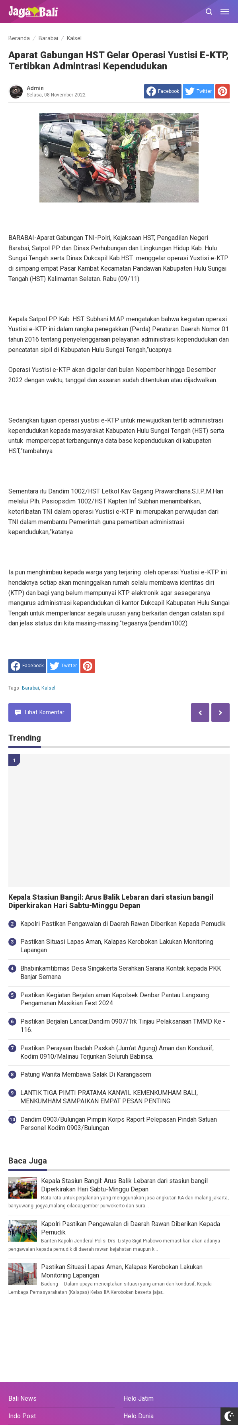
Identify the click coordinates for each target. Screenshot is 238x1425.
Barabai (30, 688)
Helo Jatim (138, 1398)
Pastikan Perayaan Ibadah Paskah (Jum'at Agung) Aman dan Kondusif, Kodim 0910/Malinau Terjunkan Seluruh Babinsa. (117, 1052)
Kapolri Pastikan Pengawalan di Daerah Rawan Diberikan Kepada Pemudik (123, 924)
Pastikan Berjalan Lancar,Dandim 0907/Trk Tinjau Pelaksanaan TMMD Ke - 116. (122, 1026)
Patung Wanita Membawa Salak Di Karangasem (85, 1074)
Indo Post (22, 1416)
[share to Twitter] (198, 91)
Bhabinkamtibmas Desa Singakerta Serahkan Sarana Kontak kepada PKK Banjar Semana (120, 973)
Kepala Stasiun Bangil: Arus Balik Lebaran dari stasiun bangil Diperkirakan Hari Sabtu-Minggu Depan (110, 901)
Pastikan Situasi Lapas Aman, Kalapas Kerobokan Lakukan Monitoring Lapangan (116, 946)
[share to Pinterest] (222, 91)
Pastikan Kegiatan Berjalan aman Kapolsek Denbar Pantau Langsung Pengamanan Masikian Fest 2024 (114, 999)
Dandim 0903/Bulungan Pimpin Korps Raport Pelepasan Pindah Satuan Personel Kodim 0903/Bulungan (118, 1124)
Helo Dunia (138, 1416)
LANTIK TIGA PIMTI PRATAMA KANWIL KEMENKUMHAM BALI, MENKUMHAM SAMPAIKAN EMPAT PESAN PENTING (109, 1097)
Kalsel (48, 688)
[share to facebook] (162, 91)
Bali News (22, 1398)
